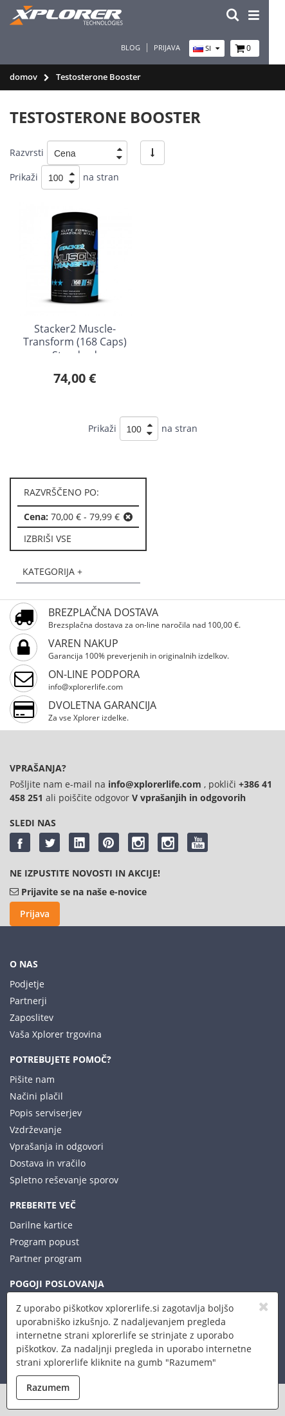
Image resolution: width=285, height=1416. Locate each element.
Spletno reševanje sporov (64, 1180)
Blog (146, 47)
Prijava (183, 47)
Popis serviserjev (46, 1113)
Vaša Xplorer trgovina (56, 1034)
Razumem (47, 1387)
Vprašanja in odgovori (57, 1146)
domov (23, 76)
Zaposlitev (31, 1017)
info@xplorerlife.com (85, 686)
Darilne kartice (41, 1225)
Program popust (44, 1242)
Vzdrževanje (36, 1129)
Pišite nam (32, 1079)
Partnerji (28, 1000)
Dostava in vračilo (48, 1163)
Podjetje (27, 984)
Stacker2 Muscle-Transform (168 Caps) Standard (75, 342)
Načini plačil (36, 1096)
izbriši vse (47, 538)
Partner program (46, 1258)
